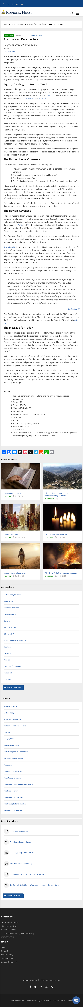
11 (28, 225)
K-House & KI (9, 633)
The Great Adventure (19, 831)
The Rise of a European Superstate (18, 784)
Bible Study (9, 35)
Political (7, 659)
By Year (38, 24)
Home (6, 24)
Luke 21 (49, 95)
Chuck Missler (37, 35)
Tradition (7, 679)
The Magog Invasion (12, 777)
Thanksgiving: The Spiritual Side (24, 853)
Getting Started (10, 627)
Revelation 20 (9, 247)
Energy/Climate (10, 738)
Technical (8, 672)
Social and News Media (13, 758)
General (7, 620)
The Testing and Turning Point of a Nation (28, 874)
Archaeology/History (12, 594)
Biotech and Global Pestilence (16, 725)
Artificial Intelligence (12, 719)
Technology (8, 764)
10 (21, 225)
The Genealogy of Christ (20, 842)
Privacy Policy (7, 954)
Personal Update (18, 24)
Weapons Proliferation (13, 810)
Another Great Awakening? (21, 863)
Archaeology (9, 712)
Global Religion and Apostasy (16, 751)
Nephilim (7, 646)
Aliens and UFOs (10, 706)
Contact (4, 951)
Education (8, 732)
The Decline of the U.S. (13, 771)
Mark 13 (42, 98)
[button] (76, 1000)
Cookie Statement (9, 962)
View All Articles (14, 687)
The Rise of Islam (11, 790)
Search (4, 947)
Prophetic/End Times (12, 666)
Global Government (11, 745)
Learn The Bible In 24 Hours (15, 640)
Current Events (10, 614)
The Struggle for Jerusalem (15, 803)
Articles (30, 24)
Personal (7, 653)
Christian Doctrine (11, 607)
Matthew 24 (29, 98)
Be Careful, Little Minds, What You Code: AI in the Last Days (34, 885)
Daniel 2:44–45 (73, 309)
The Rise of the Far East (13, 797)
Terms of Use (7, 958)
